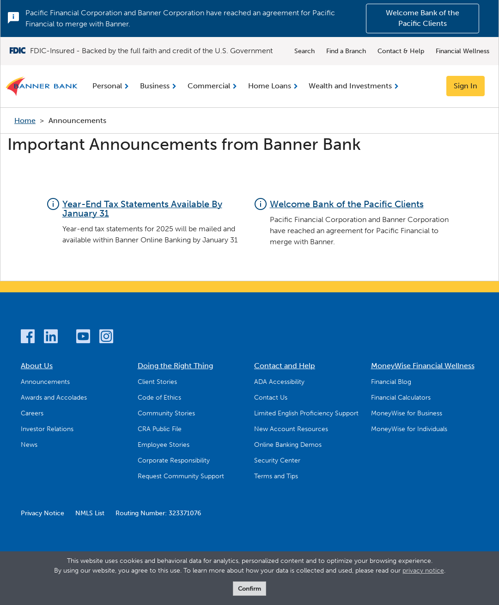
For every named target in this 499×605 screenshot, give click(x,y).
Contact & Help (400, 51)
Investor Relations (47, 429)
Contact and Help (284, 365)
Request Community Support (181, 476)
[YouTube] (83, 337)
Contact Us (270, 397)
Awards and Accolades (54, 397)
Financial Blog (391, 382)
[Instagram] (106, 337)
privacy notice (423, 570)
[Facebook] (28, 337)
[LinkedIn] (51, 337)
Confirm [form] (249, 588)
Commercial (209, 85)
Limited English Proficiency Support (306, 413)
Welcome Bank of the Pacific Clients (422, 18)
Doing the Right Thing (175, 365)
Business (155, 85)
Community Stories (166, 413)
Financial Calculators (401, 397)
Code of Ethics (159, 397)
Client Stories (157, 382)
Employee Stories (163, 445)
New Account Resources (291, 429)
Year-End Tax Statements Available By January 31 (142, 208)
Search (304, 51)
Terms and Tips (276, 476)
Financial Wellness (462, 51)
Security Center (277, 460)
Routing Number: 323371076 (158, 513)
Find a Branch (346, 51)
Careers (32, 413)
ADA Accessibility (279, 382)
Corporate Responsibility (174, 460)
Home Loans (269, 85)
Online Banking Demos (288, 445)
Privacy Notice (42, 513)
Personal (107, 85)
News (29, 445)
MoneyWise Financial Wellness (423, 365)
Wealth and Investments (350, 85)
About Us (37, 365)
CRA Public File (160, 429)
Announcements (45, 382)
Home (25, 120)
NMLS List (89, 513)
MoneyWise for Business (406, 413)
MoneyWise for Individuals (409, 429)
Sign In (465, 85)
